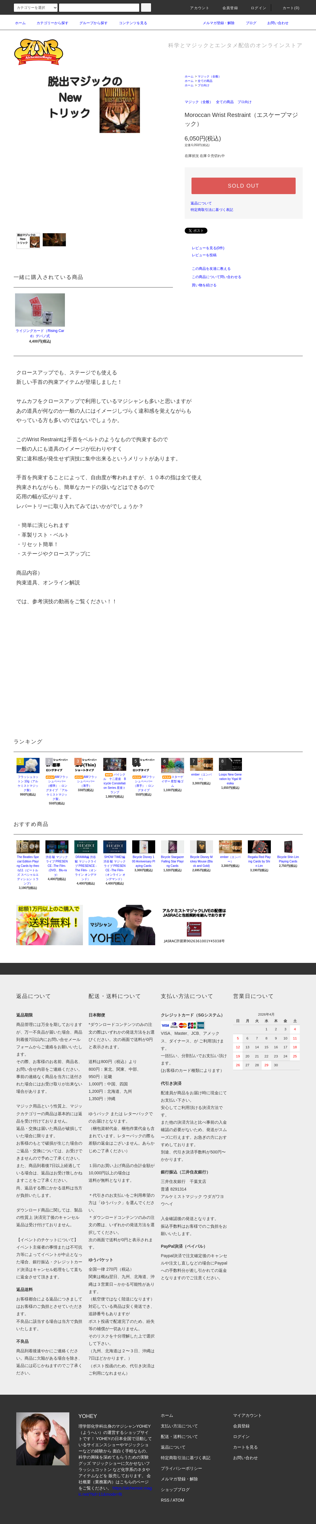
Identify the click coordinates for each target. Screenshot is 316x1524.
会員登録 (226, 8)
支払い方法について (179, 1426)
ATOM (178, 1500)
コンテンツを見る (129, 23)
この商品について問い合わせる (213, 277)
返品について (201, 203)
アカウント (196, 8)
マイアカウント (247, 1415)
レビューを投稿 (201, 255)
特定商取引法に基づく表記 (212, 210)
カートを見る (245, 1447)
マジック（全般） (209, 76)
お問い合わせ (274, 23)
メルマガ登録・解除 (215, 23)
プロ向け (203, 85)
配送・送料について (179, 1436)
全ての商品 (205, 80)
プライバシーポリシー (181, 1468)
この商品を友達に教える (208, 269)
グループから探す (90, 23)
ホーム (20, 23)
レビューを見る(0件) (205, 248)
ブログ (247, 23)
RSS (165, 1500)
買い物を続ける (201, 285)
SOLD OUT (243, 186)
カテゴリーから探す (49, 23)
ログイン (255, 8)
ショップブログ (175, 1489)
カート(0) (288, 8)
